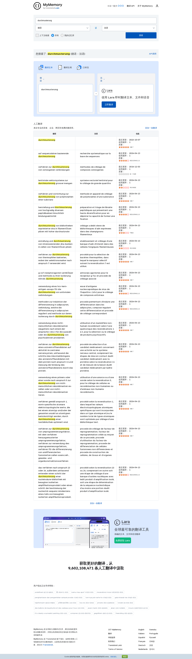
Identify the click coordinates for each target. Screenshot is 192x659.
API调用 (152, 53)
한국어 (152, 649)
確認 (124, 656)
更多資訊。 (114, 656)
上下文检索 (42, 35)
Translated (48, 645)
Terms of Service (115, 649)
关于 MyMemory (145, 6)
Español (141, 637)
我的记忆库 (67, 35)
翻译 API (131, 6)
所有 (55, 35)
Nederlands (143, 649)
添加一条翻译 (151, 128)
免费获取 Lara (123, 540)
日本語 (152, 641)
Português (153, 633)
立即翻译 (109, 104)
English (141, 630)
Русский (152, 637)
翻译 (110, 633)
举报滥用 (111, 637)
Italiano (141, 633)
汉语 (151, 645)
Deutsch (141, 645)
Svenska (152, 630)
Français (141, 641)
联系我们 (111, 641)
